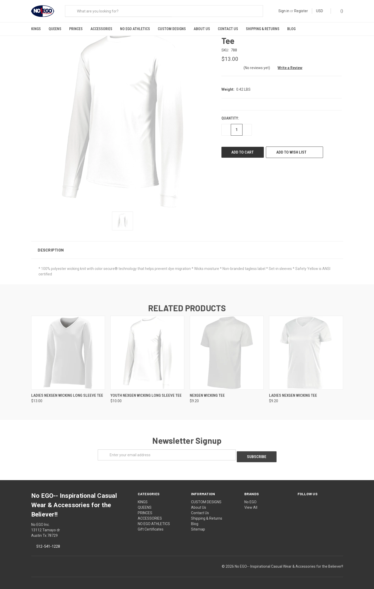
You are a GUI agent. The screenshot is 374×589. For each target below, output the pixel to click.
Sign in (283, 11)
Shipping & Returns (262, 29)
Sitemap (198, 525)
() (339, 10)
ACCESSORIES (101, 29)
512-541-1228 (48, 542)
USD (321, 11)
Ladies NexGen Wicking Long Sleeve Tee (67, 393)
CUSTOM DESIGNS (172, 29)
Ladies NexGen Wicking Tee (293, 393)
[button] (187, 247)
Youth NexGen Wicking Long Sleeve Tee (146, 393)
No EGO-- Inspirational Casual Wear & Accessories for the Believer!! (289, 562)
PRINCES (76, 29)
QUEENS (55, 29)
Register (301, 11)
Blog (291, 29)
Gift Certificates (150, 525)
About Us (202, 29)
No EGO (250, 498)
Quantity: (230, 116)
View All (250, 503)
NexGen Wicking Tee (207, 393)
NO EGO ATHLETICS (135, 29)
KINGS (36, 29)
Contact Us (228, 29)
